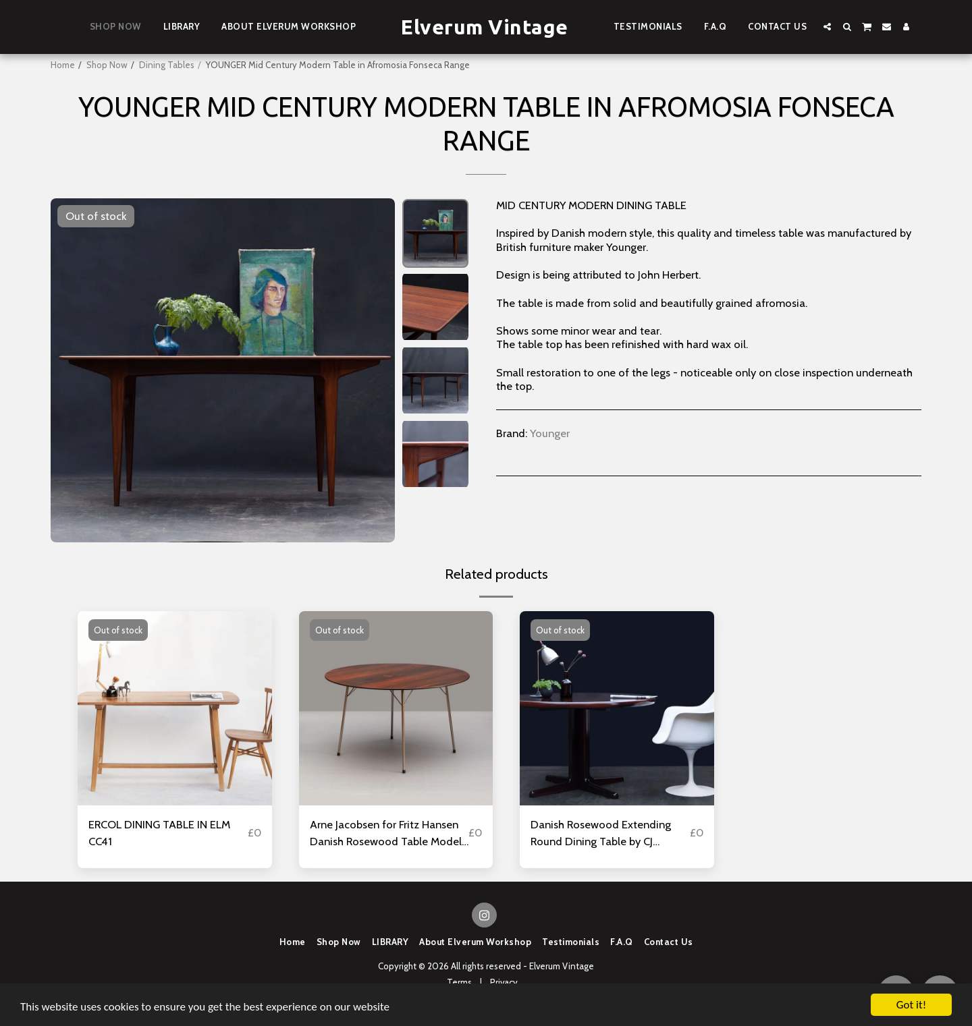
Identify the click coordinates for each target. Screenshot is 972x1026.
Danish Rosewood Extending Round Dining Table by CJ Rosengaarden (601, 834)
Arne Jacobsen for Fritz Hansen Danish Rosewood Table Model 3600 (386, 834)
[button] (827, 26)
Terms (459, 982)
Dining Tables (166, 64)
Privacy (504, 982)
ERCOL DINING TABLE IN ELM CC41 (159, 833)
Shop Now (107, 64)
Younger (550, 433)
